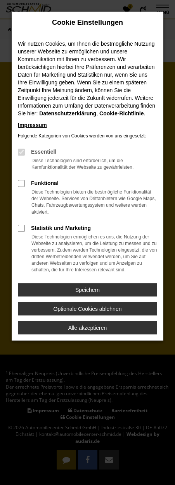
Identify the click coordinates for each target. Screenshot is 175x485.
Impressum (32, 125)
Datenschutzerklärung (67, 113)
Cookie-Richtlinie (121, 113)
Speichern (87, 290)
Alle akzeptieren (87, 328)
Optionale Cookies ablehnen (88, 309)
